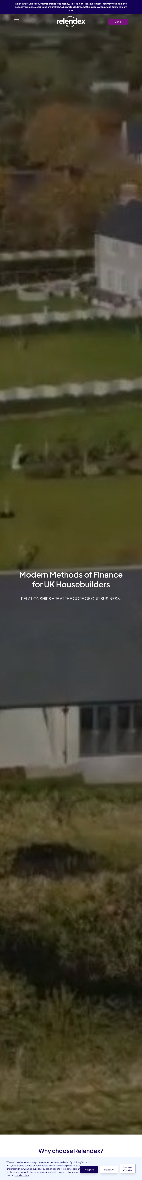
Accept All (89, 1169)
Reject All (109, 1169)
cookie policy (22, 1175)
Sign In (118, 21)
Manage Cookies (127, 1169)
